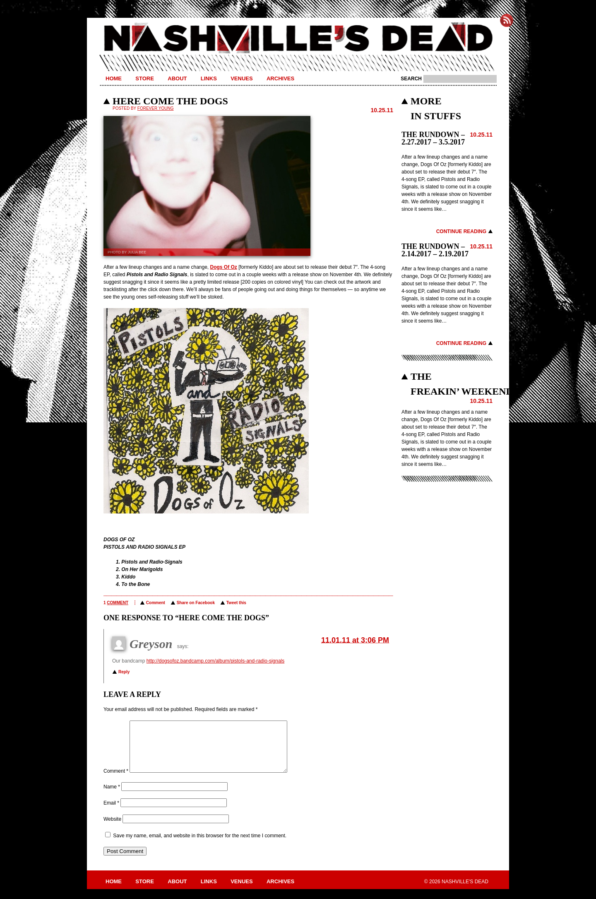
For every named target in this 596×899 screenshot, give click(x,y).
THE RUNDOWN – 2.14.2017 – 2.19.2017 (435, 250)
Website (112, 829)
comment (117, 602)
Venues (241, 78)
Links (209, 78)
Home (114, 78)
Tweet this (236, 602)
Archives (280, 78)
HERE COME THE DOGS (170, 101)
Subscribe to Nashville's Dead (506, 20)
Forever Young (155, 108)
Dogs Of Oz (223, 267)
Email (111, 813)
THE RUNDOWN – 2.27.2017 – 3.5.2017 (433, 138)
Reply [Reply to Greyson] (124, 672)
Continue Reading (461, 231)
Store (144, 78)
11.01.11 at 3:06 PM (355, 640)
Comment (155, 602)
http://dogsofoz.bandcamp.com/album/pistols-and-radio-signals (216, 661)
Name (111, 797)
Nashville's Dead (298, 38)
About (177, 78)
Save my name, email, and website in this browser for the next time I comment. (199, 845)
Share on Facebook (196, 602)
